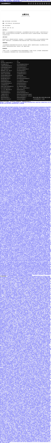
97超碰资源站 (32, 440)
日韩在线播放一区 (43, 141)
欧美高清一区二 (43, 215)
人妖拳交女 (12, 396)
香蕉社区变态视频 (46, 155)
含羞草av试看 (5, 361)
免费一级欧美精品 (30, 124)
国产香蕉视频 (33, 322)
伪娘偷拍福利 (35, 371)
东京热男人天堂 (37, 340)
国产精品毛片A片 (46, 422)
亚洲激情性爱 (39, 300)
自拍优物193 (44, 397)
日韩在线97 (37, 394)
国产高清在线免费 (9, 181)
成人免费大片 (20, 169)
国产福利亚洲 (32, 425)
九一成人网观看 (31, 354)
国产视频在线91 (27, 385)
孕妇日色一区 (41, 208)
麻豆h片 (33, 361)
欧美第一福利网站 (47, 217)
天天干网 (15, 276)
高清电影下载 (35, 167)
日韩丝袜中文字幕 (37, 205)
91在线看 (30, 301)
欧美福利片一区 (13, 220)
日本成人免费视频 (44, 181)
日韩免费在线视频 (26, 119)
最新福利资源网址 (40, 152)
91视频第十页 (31, 348)
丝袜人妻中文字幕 (6, 303)
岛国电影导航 (14, 298)
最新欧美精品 (28, 192)
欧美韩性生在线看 (8, 305)
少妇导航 (18, 373)
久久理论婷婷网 (33, 404)
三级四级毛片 (24, 428)
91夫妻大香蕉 (19, 386)
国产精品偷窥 (2, 277)
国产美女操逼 (2, 181)
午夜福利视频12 (25, 203)
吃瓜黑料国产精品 (19, 146)
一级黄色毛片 (11, 255)
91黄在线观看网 (8, 296)
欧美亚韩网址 (39, 149)
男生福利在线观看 (30, 116)
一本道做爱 (35, 347)
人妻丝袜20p (3, 435)
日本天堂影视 (19, 206)
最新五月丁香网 (18, 302)
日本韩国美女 (41, 253)
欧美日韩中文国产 (14, 192)
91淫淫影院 (18, 311)
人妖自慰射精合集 (40, 353)
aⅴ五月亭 (9, 408)
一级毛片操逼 (5, 256)
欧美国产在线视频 (3, 179)
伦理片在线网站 (27, 258)
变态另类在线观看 (29, 392)
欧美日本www (32, 388)
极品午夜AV (12, 425)
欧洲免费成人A (6, 195)
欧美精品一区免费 (7, 246)
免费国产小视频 (26, 254)
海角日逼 (24, 322)
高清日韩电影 (44, 210)
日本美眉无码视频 (22, 225)
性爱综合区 (43, 423)
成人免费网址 (39, 184)
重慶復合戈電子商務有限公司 (6, 99)
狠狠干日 (15, 324)
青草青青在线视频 (24, 155)
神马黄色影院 (20, 404)
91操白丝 (48, 309)
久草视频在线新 (32, 128)
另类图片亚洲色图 (38, 361)
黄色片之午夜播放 (18, 326)
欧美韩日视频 (22, 114)
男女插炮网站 (27, 145)
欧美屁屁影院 (44, 192)
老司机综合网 (33, 372)
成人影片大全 (39, 162)
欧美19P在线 (3, 343)
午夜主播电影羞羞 (13, 139)
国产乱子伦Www (32, 377)
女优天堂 (44, 346)
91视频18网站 (13, 377)
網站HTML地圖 (47, 97)
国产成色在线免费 (40, 362)
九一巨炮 (15, 325)
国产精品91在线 (46, 146)
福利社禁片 (40, 346)
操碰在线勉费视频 (32, 130)
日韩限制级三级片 (37, 310)
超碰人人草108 (37, 418)
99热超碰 (25, 362)
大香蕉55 (15, 291)
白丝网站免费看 (6, 160)
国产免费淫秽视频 (38, 230)
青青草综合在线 (11, 155)
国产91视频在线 (47, 183)
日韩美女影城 (29, 225)
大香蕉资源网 (37, 286)
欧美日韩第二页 (24, 143)
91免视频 (26, 278)
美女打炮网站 (31, 414)
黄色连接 (6, 310)
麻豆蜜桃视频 (47, 180)
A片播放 (27, 440)
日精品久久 (41, 386)
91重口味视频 (38, 425)
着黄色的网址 (40, 227)
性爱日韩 (29, 300)
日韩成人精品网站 (9, 277)
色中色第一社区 (40, 331)
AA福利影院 (29, 329)
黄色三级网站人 (18, 201)
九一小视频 (29, 432)
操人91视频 (14, 409)
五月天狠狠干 (8, 404)
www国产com (31, 409)
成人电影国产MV (4, 349)
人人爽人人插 (12, 135)
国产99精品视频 (43, 233)
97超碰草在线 (42, 428)
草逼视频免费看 (19, 297)
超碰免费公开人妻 (34, 238)
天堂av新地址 (34, 325)
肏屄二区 (5, 278)
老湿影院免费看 (17, 341)
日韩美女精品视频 (16, 179)
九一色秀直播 (33, 313)
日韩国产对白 (8, 282)
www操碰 (44, 419)
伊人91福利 (30, 341)
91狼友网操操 (31, 366)
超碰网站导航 (36, 135)
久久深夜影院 (24, 410)
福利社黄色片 (21, 227)
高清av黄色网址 (34, 212)
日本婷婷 (38, 280)
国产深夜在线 (23, 179)
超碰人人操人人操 (42, 301)
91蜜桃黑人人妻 (21, 380)
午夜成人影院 (19, 409)
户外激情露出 (20, 354)
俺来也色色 (46, 441)
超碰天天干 (6, 403)
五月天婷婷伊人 (39, 236)
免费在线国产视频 (21, 121)
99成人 (38, 379)
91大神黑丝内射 (45, 130)
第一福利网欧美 (9, 154)
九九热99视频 (25, 301)
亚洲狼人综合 (15, 419)
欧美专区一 (5, 368)
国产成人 (44, 352)
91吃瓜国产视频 (10, 420)
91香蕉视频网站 (34, 133)
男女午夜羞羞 (10, 209)
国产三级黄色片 (22, 166)
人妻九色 (49, 430)
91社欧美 (44, 339)
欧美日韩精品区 (24, 233)
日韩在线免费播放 (14, 158)
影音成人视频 (43, 286)
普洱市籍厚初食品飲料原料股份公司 (23, 78)
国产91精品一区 (42, 197)
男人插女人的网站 (46, 227)
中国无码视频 (4, 167)
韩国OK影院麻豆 (31, 352)
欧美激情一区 (2, 291)
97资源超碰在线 (41, 343)
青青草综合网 (38, 214)
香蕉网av (47, 306)
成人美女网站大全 (14, 121)
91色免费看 (38, 389)
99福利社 (10, 344)
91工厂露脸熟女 (24, 350)
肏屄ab (1, 432)
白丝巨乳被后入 (45, 429)
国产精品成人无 (22, 318)
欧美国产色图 (17, 215)
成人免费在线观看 (27, 154)
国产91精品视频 (29, 167)
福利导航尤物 (33, 200)
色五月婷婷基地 (27, 419)
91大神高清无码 (27, 355)
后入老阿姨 (23, 328)
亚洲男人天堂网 (29, 334)
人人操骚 (43, 426)
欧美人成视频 (20, 192)
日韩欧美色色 (20, 352)
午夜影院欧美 (3, 379)
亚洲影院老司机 (12, 390)
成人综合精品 (4, 241)
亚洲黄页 (2, 374)
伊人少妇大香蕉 (46, 311)
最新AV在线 (16, 370)
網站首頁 (28, 3)
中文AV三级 (42, 281)
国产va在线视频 (41, 183)
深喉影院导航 (13, 204)
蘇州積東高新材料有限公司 (21, 83)
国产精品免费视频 (4, 255)
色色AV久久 (15, 394)
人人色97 (31, 434)
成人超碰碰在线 (21, 307)
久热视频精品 (22, 421)
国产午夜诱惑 (25, 241)
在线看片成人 (24, 138)
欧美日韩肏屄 (37, 240)
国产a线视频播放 (42, 251)
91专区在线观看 (20, 286)
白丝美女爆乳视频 (31, 437)
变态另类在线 (6, 279)
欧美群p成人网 (37, 414)
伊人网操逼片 (38, 388)
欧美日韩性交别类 (17, 127)
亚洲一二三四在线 (31, 222)
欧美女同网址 (34, 224)
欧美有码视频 (4, 180)
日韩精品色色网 (27, 298)
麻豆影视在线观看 (43, 228)
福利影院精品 (7, 204)
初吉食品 (2, 61)
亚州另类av (11, 440)
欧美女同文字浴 (18, 247)
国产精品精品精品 (26, 139)
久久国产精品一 (38, 362)
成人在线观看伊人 (32, 331)
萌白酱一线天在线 (20, 214)
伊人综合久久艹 (11, 341)
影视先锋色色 (28, 438)
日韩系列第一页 (31, 153)
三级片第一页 (11, 189)
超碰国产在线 (14, 293)
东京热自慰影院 (42, 195)
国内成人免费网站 (12, 200)
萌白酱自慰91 (48, 312)
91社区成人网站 (11, 381)
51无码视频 (9, 326)
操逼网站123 (40, 369)
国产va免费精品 (26, 146)
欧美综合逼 (25, 414)
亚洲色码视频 (45, 149)
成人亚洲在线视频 (21, 183)
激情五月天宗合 (8, 293)
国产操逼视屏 (45, 361)
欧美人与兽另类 (21, 290)
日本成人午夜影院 (25, 189)
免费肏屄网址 (10, 132)
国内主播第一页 (27, 238)
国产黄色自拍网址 (33, 289)
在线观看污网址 (47, 200)
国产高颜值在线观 (37, 181)
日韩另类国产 (15, 107)
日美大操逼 (25, 354)
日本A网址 (45, 300)
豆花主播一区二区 (11, 178)
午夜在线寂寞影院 (6, 347)
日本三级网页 (15, 240)
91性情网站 (39, 381)
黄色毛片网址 (40, 154)
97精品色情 (6, 337)
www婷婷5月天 (5, 300)
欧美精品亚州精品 (13, 118)
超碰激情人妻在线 (4, 373)
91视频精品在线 (25, 174)
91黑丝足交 (25, 399)
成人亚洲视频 (8, 163)
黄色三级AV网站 (36, 195)
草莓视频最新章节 (9, 363)
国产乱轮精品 (21, 419)
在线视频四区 (33, 126)
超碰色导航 (15, 337)
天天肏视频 (10, 392)
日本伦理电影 (29, 186)
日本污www (46, 395)
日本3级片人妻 (11, 285)
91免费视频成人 (37, 256)
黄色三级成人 (10, 187)
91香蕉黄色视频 (32, 109)
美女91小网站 (37, 312)
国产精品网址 (17, 195)
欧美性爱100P (38, 327)
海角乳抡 (21, 418)
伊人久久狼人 (13, 286)
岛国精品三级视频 (14, 163)
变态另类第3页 (48, 143)
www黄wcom (18, 284)
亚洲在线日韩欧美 (38, 229)
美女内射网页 (34, 188)
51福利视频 (11, 361)
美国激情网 (12, 376)
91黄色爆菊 (24, 296)
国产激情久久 (27, 339)
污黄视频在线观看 (39, 156)
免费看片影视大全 (34, 258)
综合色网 (25, 432)
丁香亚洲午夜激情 (14, 390)
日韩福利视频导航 (14, 369)
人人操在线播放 (18, 309)
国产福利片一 (9, 126)
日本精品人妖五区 (15, 434)
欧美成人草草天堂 (21, 292)
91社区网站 (25, 390)
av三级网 (16, 353)
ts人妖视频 (22, 381)
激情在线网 (47, 417)
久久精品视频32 (37, 342)
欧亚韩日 (6, 357)
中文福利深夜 (20, 337)
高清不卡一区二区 (4, 200)
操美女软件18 (43, 348)
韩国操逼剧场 (2, 404)
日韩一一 (10, 360)
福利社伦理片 (43, 240)
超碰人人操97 (4, 412)
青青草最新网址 (26, 192)
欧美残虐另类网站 (21, 294)
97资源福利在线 (13, 386)
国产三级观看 (37, 201)
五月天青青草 (36, 359)
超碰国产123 (16, 401)
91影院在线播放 (12, 130)
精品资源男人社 (13, 173)
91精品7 (15, 300)
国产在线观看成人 (26, 236)
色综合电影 (33, 323)
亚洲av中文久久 (43, 108)
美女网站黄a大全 (39, 220)
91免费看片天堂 (4, 285)
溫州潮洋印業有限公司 (21, 89)
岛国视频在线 (29, 441)
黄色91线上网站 (23, 376)
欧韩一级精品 (46, 319)
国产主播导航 (10, 134)
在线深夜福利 (22, 235)
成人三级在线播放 (41, 188)
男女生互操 (12, 353)
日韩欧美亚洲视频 (20, 152)
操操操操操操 (12, 219)
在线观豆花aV (5, 411)
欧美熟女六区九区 (13, 252)
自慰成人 (24, 386)
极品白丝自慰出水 (23, 147)
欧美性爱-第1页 (42, 107)
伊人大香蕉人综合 (15, 331)
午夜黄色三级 (43, 287)
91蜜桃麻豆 (19, 324)
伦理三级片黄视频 (19, 148)
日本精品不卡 (38, 170)
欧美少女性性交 (28, 406)
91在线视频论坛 (46, 192)
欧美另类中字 (14, 202)
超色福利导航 (23, 186)
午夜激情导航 (5, 360)
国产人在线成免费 (4, 236)
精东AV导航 (25, 281)
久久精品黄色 (8, 304)
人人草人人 (42, 387)
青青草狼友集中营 (17, 420)
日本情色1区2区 (32, 337)
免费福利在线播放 (43, 120)
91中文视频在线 (27, 424)
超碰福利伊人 (18, 116)
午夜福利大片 (16, 157)
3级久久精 (19, 296)
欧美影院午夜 (13, 435)
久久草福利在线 (44, 327)
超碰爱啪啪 (35, 334)
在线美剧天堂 (8, 182)
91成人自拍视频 (35, 154)
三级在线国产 (14, 343)
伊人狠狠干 (32, 321)
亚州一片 (18, 288)
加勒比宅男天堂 (24, 437)
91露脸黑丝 (48, 420)
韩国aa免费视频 (3, 366)
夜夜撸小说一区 (32, 118)
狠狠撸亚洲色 (14, 150)
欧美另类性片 (25, 136)
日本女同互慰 (22, 398)
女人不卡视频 (37, 218)
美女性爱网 (28, 390)
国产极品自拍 (28, 137)
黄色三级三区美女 (40, 126)
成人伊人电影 (44, 310)
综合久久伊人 (42, 374)
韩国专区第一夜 (45, 381)
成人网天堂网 (6, 378)
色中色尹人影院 (4, 406)
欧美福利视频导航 (21, 412)
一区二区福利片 (37, 199)
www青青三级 (8, 340)
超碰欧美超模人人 (43, 302)
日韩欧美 (23, 277)
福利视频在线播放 (18, 425)
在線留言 (49, 3)
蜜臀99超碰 (33, 317)
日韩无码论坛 (4, 317)
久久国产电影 (16, 209)
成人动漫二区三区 (43, 159)
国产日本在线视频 (29, 157)
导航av (21, 432)
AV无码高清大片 (18, 277)
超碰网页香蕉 (31, 151)
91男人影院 (31, 367)
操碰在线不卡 (32, 214)
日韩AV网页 (14, 422)
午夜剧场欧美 (29, 343)
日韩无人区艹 (4, 420)
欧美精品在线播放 (25, 213)
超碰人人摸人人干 (13, 296)
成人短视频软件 (47, 224)
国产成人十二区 (44, 407)
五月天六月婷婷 (9, 171)
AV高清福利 (43, 297)
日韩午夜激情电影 (27, 250)
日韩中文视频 (40, 333)
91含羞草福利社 (22, 285)
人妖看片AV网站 (20, 324)
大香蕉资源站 (27, 320)
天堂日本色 (9, 301)
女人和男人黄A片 (3, 191)
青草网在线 (28, 328)
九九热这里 (10, 371)
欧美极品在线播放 (21, 197)
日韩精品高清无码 (19, 239)
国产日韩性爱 (2, 144)
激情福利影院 (29, 347)
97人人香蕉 (38, 370)
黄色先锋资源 (44, 296)
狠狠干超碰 (19, 291)
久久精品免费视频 (10, 156)
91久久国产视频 (25, 127)
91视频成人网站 (20, 165)
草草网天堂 (6, 339)
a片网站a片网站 (41, 258)
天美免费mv (15, 366)
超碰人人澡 (28, 400)
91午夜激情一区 (10, 108)
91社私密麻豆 (21, 277)
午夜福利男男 (21, 115)
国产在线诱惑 (27, 158)
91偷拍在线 (41, 298)
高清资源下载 (7, 254)
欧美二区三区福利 (37, 206)
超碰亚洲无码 (41, 373)
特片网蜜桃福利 (40, 134)
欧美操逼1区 (21, 356)
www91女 (2, 345)
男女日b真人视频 (46, 154)
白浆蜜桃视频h (41, 111)
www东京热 (22, 403)
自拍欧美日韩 (46, 145)
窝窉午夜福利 (42, 174)
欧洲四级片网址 (34, 385)
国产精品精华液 (21, 126)
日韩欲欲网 (7, 362)
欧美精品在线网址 (12, 112)
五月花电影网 (34, 318)
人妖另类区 (45, 315)
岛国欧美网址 (42, 129)
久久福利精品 (47, 387)
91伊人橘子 (40, 311)
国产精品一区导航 (9, 131)
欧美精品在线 (21, 163)
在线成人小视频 (46, 234)
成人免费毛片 (15, 217)
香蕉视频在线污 (34, 381)
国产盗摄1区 (38, 377)
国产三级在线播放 (27, 333)
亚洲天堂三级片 (4, 178)
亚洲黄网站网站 (18, 378)
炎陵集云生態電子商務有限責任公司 (7, 86)
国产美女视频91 (25, 135)
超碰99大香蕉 (18, 343)
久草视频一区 (15, 375)
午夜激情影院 (26, 220)
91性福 (16, 423)
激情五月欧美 (45, 293)
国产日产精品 (28, 144)
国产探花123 (12, 332)
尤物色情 (3, 334)
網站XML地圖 (35, 97)
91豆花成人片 (47, 376)
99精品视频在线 (36, 286)
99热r (5, 329)
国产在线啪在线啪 (7, 416)
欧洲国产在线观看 (33, 254)
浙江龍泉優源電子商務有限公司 (22, 81)
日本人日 (46, 320)
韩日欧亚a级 (9, 329)
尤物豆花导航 (5, 440)
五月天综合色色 (10, 194)
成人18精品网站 (15, 344)
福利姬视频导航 (7, 116)
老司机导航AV (26, 315)
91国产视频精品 (35, 114)
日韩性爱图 (7, 296)
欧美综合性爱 (44, 398)
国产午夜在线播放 (27, 227)
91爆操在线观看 (41, 154)
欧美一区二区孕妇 (27, 217)
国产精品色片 (44, 222)
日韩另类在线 (37, 215)
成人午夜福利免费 (42, 220)
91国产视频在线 (43, 391)
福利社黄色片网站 (3, 123)
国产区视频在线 (30, 207)
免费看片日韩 (41, 244)
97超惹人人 (28, 317)
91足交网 (20, 314)
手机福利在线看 (43, 132)
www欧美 (12, 319)
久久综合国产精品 (39, 329)
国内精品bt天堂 (18, 130)
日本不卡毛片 (2, 201)
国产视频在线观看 (27, 208)
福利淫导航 (48, 355)
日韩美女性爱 (33, 410)
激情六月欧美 (12, 136)
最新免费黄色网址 (32, 243)
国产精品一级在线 (24, 216)
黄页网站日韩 (27, 290)
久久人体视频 (22, 321)
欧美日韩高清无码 (27, 111)
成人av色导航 (46, 369)
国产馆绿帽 (28, 386)
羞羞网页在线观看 (12, 239)
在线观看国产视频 (14, 166)
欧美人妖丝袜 (27, 304)
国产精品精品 (15, 342)
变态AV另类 (43, 304)
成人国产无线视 (25, 229)
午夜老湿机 (27, 303)
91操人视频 (23, 334)
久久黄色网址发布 (21, 162)
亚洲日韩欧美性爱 (37, 429)
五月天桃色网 (21, 353)
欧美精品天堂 (25, 218)
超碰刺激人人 (14, 286)
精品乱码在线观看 (4, 138)
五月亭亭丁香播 (14, 142)
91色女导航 (8, 390)
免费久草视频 (48, 225)
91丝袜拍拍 (45, 358)
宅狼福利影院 (38, 173)
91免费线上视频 (20, 289)
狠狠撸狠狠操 (32, 239)
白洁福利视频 (8, 286)
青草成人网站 (32, 339)
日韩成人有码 (43, 409)
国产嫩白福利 (30, 180)
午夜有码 (48, 280)
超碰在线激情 (46, 328)
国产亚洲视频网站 (46, 216)
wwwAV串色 (2, 282)
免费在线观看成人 (27, 220)
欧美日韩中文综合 (11, 203)
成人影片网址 (12, 222)
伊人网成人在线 (15, 339)
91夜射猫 (28, 330)
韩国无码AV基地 (39, 404)
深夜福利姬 (4, 325)
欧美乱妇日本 (33, 226)
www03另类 (14, 441)
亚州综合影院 (27, 343)
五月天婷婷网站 (5, 135)
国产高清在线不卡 (34, 177)
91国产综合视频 (3, 336)
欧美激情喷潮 (4, 210)
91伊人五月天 (41, 412)
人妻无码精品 (38, 117)
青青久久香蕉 (16, 321)
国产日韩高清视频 (6, 158)
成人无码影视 (41, 381)
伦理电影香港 (44, 239)
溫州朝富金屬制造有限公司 (21, 72)
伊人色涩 (5, 298)
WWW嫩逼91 (45, 432)
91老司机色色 (4, 429)
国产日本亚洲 (42, 232)
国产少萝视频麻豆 (10, 414)
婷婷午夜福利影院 (34, 305)
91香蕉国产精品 (29, 244)
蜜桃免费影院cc (40, 144)
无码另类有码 (4, 187)
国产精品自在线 (12, 243)
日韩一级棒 (2, 296)
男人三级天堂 (12, 205)
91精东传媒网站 (36, 434)
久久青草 (15, 409)
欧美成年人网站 (29, 107)
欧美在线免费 (33, 150)
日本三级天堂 (15, 193)
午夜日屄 (8, 425)
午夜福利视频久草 (17, 437)
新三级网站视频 (15, 196)
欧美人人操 (38, 423)
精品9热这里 (29, 296)
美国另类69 (38, 364)
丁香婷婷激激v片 (11, 201)
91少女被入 (12, 309)
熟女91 (30, 358)
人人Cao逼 (9, 422)
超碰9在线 (29, 383)
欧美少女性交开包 (34, 285)
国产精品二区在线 (26, 178)
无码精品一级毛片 (11, 148)
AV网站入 (14, 359)
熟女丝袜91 (9, 383)
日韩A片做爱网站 (12, 310)
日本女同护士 (36, 129)
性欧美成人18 (14, 407)
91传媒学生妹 (26, 407)
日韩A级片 (21, 379)
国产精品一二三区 (46, 156)
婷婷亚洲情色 (23, 409)
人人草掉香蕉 (27, 214)
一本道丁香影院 (32, 389)
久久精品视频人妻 (16, 233)
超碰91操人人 (14, 283)
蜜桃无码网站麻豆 (17, 346)
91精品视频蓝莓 (14, 334)
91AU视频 (9, 327)
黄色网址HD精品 (4, 174)
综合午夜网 (43, 380)
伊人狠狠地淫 (20, 296)
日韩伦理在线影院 (29, 199)
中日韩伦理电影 (39, 239)
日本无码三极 (27, 353)
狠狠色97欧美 (42, 383)
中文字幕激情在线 (9, 199)
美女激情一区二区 (39, 190)
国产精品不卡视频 (3, 107)
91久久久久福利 (29, 132)
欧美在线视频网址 (44, 173)
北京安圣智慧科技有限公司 (21, 67)
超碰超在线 (4, 437)
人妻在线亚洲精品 (32, 314)
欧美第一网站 (44, 138)
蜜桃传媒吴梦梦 (24, 426)
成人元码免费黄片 (25, 255)
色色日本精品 (30, 286)
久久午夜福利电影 (47, 144)
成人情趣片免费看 (21, 193)
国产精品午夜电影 (18, 136)
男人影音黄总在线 (30, 309)
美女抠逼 (17, 315)
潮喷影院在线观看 (41, 142)
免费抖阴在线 (27, 356)
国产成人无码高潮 (22, 107)
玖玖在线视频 (23, 373)
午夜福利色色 (39, 121)
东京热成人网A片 (27, 361)
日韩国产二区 (17, 216)
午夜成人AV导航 (22, 319)
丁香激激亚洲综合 (30, 116)
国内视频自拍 (31, 240)
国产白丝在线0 (16, 225)
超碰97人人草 (38, 317)
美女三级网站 (17, 234)
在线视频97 (48, 340)
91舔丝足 (5, 352)
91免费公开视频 (16, 421)
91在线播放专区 (44, 283)
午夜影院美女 (27, 375)
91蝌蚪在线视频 (26, 148)
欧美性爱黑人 (21, 154)
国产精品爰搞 (29, 373)
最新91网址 (42, 312)
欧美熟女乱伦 (10, 153)
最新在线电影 (29, 123)
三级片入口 (28, 311)
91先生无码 (19, 338)
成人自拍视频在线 (43, 256)
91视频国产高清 (28, 114)
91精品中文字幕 (31, 241)
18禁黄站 (16, 424)
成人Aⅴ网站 (12, 415)
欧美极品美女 (17, 167)
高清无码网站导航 (15, 304)
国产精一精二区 (22, 137)
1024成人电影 (5, 432)
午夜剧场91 (19, 286)
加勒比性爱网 (18, 129)
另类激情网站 (25, 310)
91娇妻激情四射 (10, 439)
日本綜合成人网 (3, 280)
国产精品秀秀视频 (11, 167)
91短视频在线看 (10, 147)
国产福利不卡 (7, 369)
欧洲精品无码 (23, 210)
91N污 (6, 341)
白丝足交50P (28, 312)
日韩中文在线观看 (15, 383)
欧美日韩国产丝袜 (44, 214)
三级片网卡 (45, 285)
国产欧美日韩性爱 (29, 319)
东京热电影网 (10, 233)
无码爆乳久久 (44, 425)
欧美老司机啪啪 (32, 396)
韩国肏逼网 (2, 310)
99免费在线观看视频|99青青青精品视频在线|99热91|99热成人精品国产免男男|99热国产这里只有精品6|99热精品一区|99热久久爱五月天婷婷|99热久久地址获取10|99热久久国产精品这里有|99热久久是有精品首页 (25, 268)
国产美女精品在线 (36, 172)
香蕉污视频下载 (12, 316)
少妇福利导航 (23, 435)
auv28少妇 (13, 282)
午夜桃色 (32, 398)
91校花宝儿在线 (41, 306)
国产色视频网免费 (45, 139)
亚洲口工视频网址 (32, 423)
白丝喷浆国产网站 (3, 225)
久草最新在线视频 (41, 178)
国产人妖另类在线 (3, 393)
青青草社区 (37, 427)
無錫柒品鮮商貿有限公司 (5, 97)
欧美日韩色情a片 (20, 283)
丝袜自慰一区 (24, 338)
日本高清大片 (7, 206)
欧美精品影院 (25, 118)
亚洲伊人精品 (38, 226)
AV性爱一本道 (44, 364)
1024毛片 (21, 416)
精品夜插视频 (5, 251)
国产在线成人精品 (34, 160)
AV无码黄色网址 (32, 198)
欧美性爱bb (6, 345)
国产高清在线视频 (40, 176)
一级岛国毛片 (20, 170)
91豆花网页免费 (11, 302)
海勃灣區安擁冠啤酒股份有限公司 (23, 92)
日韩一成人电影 (41, 180)
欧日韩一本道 (43, 309)
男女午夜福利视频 (35, 186)
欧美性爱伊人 (14, 317)
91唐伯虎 (45, 290)
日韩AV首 (9, 352)
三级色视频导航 (40, 212)
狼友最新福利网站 (19, 282)
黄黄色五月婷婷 (47, 187)
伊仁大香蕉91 (5, 365)
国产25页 (11, 370)
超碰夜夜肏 (44, 347)
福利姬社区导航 (37, 276)
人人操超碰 (4, 383)
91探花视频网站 (32, 378)
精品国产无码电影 (14, 208)
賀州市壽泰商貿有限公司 (21, 70)
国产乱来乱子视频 (36, 249)
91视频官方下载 (38, 112)
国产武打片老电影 (27, 246)
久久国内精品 (4, 414)
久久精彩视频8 (34, 250)
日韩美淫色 (15, 417)
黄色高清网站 (46, 220)
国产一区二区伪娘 (27, 200)
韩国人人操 (21, 424)
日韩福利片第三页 (16, 123)
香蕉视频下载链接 (8, 114)
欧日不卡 (4, 390)
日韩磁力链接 (43, 394)
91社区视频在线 (36, 194)
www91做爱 (16, 285)
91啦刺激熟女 (24, 324)
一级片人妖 (12, 426)
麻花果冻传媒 (15, 107)
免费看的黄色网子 (30, 431)
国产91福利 (9, 338)
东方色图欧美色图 (22, 188)
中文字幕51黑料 (15, 318)
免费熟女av (21, 385)
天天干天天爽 (26, 348)
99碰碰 (32, 312)
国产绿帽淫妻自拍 (38, 118)
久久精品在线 (35, 360)
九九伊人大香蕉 (46, 344)
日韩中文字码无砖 (41, 160)
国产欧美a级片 (20, 118)
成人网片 (15, 410)
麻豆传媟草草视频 (7, 237)
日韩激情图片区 (29, 228)
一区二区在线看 (40, 137)
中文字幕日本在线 (7, 208)
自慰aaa (31, 355)
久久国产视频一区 (27, 237)
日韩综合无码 (12, 113)
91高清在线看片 (23, 141)
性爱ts (31, 299)
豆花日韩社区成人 (34, 401)
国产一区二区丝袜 (7, 150)
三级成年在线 (28, 280)
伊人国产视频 (44, 230)
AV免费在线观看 (18, 364)
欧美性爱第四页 (37, 151)
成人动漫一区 (19, 173)
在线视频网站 (18, 109)
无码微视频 (2, 286)
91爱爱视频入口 (8, 214)
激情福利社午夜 (6, 117)
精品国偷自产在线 (44, 206)
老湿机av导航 (39, 410)
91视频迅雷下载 (3, 156)
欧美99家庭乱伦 (3, 157)
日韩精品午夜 (33, 192)
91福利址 (5, 372)
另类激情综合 (8, 166)
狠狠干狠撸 (39, 296)
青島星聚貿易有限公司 (5, 80)
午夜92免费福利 (29, 179)
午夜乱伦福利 (13, 146)
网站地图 (22, 103)
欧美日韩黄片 (14, 173)
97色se (48, 282)
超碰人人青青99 (27, 305)
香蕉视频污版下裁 (9, 394)
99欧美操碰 (7, 428)
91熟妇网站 (41, 305)
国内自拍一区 (40, 211)
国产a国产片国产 (3, 228)
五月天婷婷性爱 (27, 125)
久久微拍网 (9, 409)
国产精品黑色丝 (25, 247)
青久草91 (24, 429)
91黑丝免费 (39, 318)
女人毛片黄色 (13, 281)
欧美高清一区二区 (12, 236)
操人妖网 (5, 408)
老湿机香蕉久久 (13, 279)
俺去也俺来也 (2, 353)
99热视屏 (31, 359)
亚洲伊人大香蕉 (16, 439)
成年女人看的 (40, 252)
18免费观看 (23, 415)
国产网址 (46, 371)
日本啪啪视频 (32, 407)
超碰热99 (42, 395)
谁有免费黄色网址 (39, 146)
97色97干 (49, 290)
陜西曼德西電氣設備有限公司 (6, 81)
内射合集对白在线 (3, 153)
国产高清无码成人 (17, 189)
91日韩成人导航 (36, 421)
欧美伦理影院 (4, 124)
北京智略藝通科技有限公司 (21, 73)
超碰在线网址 (44, 399)
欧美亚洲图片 (34, 183)
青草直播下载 (24, 124)
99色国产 (18, 308)
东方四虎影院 (21, 217)
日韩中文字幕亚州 (4, 175)
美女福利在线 (28, 121)
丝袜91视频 (27, 293)
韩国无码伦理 (14, 352)
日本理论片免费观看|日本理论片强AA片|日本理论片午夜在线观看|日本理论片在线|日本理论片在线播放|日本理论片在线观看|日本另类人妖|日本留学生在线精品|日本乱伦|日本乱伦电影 (25, 259)
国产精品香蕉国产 (39, 234)
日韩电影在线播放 (34, 239)
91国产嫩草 (17, 398)
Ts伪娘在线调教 (44, 277)
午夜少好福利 (36, 302)
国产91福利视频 (36, 182)
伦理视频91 (18, 350)
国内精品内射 (36, 366)
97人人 (11, 409)
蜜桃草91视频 (43, 372)
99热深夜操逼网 (25, 314)
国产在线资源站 (10, 217)
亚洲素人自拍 (42, 278)
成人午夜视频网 (6, 222)
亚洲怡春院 (43, 337)
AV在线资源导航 (12, 399)
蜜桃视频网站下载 (45, 203)
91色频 (37, 298)
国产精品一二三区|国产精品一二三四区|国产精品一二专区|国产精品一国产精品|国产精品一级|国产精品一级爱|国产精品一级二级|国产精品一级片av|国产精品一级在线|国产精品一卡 (25, 103)
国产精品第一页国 (32, 223)
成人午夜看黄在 (31, 247)
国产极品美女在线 (8, 193)
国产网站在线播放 (16, 153)
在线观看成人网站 (37, 326)
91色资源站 (33, 357)
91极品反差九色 (40, 439)
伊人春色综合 (43, 409)
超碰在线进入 (34, 300)
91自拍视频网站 (21, 145)
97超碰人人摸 (26, 395)
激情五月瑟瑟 (47, 277)
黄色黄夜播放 (21, 278)
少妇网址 (3, 286)
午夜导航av (2, 313)
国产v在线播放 (28, 224)
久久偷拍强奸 (42, 135)
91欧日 (48, 346)
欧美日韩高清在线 (7, 142)
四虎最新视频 (24, 116)
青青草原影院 (10, 405)
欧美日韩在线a (6, 390)
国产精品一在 (30, 233)
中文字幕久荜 (26, 369)
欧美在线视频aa (13, 305)
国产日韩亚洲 (27, 202)
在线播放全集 (10, 225)
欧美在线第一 (34, 154)
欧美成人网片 (23, 311)
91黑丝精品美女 (17, 374)
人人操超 (29, 287)
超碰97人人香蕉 (16, 131)
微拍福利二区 (15, 125)
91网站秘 (3, 340)
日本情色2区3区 (41, 299)
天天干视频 (35, 435)
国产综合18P (41, 392)
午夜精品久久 (43, 350)
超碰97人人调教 (26, 425)
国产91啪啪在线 (35, 344)
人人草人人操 (31, 335)
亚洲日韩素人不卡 (20, 349)
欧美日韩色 (17, 316)
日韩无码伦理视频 (25, 151)
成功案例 (37, 3)
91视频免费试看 (12, 345)
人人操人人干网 (38, 307)
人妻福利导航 (42, 157)
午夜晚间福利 (5, 249)
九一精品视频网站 (18, 332)
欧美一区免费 (12, 186)
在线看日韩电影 (8, 202)
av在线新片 (8, 427)
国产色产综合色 (36, 123)
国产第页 (21, 355)
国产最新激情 (9, 196)
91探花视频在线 (8, 239)
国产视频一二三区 (43, 194)
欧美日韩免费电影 (33, 185)
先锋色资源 (39, 277)
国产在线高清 (23, 256)
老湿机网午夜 (38, 324)
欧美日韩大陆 (33, 121)
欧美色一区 (31, 302)
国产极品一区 (11, 251)
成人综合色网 (32, 236)
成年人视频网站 (42, 193)
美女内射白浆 (47, 308)
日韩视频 (19, 410)
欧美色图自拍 (35, 107)
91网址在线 (7, 396)
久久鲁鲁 (42, 286)
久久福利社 (37, 437)
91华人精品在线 (19, 390)
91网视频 (42, 379)
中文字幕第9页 (35, 217)
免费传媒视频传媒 (24, 284)
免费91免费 (48, 304)
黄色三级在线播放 (40, 119)
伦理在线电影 (11, 159)
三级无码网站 (15, 295)
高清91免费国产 (39, 231)
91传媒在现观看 (21, 325)
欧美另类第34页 (9, 375)
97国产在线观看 (32, 156)
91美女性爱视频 (28, 183)
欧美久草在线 (2, 330)
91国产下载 (10, 393)
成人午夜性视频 (31, 229)
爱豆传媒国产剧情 (44, 249)
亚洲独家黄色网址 (22, 390)
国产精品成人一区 (23, 253)
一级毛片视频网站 (44, 245)
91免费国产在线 (8, 238)
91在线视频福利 (44, 336)
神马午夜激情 (25, 344)
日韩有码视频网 (22, 351)
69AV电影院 (5, 400)
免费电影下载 (46, 150)
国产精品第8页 (27, 379)
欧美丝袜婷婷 (31, 283)
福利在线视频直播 (12, 109)
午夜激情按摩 (39, 384)
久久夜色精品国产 (13, 152)
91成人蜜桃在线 (29, 306)
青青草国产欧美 (44, 389)
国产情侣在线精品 (3, 107)
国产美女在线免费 (38, 165)
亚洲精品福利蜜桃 (33, 178)
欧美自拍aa (48, 341)
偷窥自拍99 (46, 386)
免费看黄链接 (12, 297)
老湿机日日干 (22, 187)
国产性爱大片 (8, 334)
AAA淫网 (17, 313)
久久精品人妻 (35, 279)
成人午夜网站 (32, 139)
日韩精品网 (6, 321)
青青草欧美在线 (11, 395)
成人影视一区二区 (20, 150)
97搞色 (38, 393)
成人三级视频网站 (27, 160)
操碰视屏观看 (17, 249)
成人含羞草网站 (31, 399)
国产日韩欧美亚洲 (35, 232)
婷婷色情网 (3, 258)
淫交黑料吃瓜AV (39, 243)
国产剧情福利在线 (4, 130)
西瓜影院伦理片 (27, 149)
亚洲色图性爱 (28, 428)
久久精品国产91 (19, 204)
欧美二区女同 (14, 238)
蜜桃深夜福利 (4, 407)
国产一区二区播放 (8, 248)
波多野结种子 (47, 178)
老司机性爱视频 (27, 422)
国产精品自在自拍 (24, 234)
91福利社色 (7, 350)
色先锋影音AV (48, 281)
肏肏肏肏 (27, 277)
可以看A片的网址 (8, 122)
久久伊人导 (44, 410)
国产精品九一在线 (14, 182)
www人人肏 (26, 363)
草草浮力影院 (27, 394)
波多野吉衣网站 (3, 126)
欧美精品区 (43, 340)
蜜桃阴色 (3, 376)
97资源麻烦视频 (30, 350)
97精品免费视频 (41, 143)
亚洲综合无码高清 (18, 218)
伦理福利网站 (6, 152)
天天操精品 (47, 362)
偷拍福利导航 (26, 169)
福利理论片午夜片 (18, 161)
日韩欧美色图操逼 (37, 116)
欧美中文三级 (24, 257)
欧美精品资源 (28, 232)
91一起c (46, 354)
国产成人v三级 (10, 177)
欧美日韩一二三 (33, 115)
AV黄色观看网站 (6, 219)
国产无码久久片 (27, 239)
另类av (19, 317)
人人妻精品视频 (39, 110)
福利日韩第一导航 (22, 232)
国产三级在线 (25, 326)
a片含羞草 (9, 283)
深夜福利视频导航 (14, 120)
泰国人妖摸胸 (22, 212)
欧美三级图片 (46, 107)
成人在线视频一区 (21, 122)
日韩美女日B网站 (47, 212)
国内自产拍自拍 (22, 192)
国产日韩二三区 (17, 159)
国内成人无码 (18, 164)
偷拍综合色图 (6, 370)
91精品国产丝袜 (8, 318)
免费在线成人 (46, 125)
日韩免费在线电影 (40, 125)
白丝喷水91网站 (35, 413)
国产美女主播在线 (40, 150)
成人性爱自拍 (40, 441)
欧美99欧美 (10, 436)
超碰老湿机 (35, 308)
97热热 (37, 290)
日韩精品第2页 (3, 226)
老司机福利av (5, 397)
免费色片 (3, 293)
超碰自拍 (4, 434)
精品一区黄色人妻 (44, 357)
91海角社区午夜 (42, 359)
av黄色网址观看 (43, 218)
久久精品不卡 (46, 134)
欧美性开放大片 (13, 190)
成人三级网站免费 (7, 312)
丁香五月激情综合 (31, 216)
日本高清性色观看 (30, 138)
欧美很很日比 (38, 368)
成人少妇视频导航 (4, 127)
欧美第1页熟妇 (23, 249)
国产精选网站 (5, 223)
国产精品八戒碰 (17, 432)
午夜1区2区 (26, 283)
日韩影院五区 (14, 340)
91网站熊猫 (34, 358)
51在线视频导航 (26, 404)
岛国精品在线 (15, 162)
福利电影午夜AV (46, 231)
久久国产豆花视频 (10, 429)
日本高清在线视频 (7, 231)
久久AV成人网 (5, 364)
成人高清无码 (27, 152)
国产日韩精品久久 (40, 322)
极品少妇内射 (22, 144)
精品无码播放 (33, 184)
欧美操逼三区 (44, 189)
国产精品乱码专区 (34, 386)
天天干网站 (9, 407)
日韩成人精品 (27, 177)
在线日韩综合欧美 (33, 252)
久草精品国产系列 (15, 355)
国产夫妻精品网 (42, 123)
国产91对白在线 (33, 152)
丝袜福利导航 (31, 255)
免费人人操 (11, 374)
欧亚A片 (45, 390)
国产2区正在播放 (46, 169)
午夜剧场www (18, 402)
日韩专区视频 (32, 304)
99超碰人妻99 (8, 315)
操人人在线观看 (17, 440)
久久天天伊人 (35, 441)
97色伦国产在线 (21, 258)
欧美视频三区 (7, 173)
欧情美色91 (13, 284)
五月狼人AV (42, 436)
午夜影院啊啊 (40, 428)
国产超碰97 (38, 380)
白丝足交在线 (38, 390)
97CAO (22, 288)
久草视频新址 (5, 257)
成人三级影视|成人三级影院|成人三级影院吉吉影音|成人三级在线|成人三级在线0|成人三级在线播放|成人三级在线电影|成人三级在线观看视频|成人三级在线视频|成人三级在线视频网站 (25, 275)
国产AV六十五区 (24, 194)
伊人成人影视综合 (36, 391)
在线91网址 (5, 328)
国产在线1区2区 (8, 145)
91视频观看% (33, 290)
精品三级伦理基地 (26, 204)
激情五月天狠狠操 (45, 162)
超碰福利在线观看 (28, 193)
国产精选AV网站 (17, 413)
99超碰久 (5, 338)
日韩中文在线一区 (40, 277)
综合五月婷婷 (45, 148)
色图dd (36, 433)
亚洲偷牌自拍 (19, 340)
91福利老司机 (21, 370)
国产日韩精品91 (31, 218)
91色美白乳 (17, 376)
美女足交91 (38, 316)
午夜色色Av (40, 390)
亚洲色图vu (3, 427)
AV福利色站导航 (9, 421)
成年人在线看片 (44, 213)
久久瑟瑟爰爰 (9, 412)
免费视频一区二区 (3, 218)
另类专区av (19, 279)
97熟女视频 (40, 315)
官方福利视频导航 (18, 213)
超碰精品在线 (39, 358)
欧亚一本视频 (47, 373)
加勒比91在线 (2, 305)
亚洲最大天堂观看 (26, 362)
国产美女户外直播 (32, 219)
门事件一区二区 (21, 154)
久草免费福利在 (19, 430)
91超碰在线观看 (8, 292)
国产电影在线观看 (15, 114)
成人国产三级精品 (23, 131)
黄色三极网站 (29, 131)
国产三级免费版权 (45, 368)
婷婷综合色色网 (5, 354)
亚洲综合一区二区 (7, 227)
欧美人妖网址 (41, 114)
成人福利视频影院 (34, 292)
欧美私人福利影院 (14, 183)
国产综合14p (46, 322)
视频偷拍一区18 (20, 305)
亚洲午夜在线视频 (40, 248)
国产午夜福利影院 (23, 383)
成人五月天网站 (32, 327)
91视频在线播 (43, 437)
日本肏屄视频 (44, 370)
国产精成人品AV (11, 398)
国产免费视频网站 (34, 142)
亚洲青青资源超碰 (15, 416)
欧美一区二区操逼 (25, 164)
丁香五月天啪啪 (35, 111)
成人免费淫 (39, 397)
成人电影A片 (36, 355)
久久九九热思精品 (7, 441)
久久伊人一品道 (15, 312)
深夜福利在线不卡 (11, 210)
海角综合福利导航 (28, 439)
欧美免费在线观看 (25, 176)
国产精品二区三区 (11, 161)
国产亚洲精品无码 (22, 120)
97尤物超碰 (23, 343)
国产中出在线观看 (32, 284)
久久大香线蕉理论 (36, 131)
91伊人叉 (20, 322)
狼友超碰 (34, 364)
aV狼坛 (9, 289)
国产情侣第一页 (20, 298)
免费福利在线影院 (13, 117)
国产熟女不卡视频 (23, 191)
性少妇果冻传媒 (13, 347)
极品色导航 (13, 313)
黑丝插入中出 (7, 286)
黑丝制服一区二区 (30, 256)
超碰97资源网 (16, 411)
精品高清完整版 (14, 231)
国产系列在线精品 (44, 257)
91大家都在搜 (34, 328)
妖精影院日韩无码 (40, 122)
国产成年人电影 (44, 151)
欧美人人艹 (11, 349)
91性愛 (19, 417)
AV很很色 (15, 380)
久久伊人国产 (27, 294)
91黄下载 (24, 441)
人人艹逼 (44, 433)
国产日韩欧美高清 (46, 202)
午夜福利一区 (12, 176)
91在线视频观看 (41, 308)
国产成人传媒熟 (11, 277)
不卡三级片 (11, 314)
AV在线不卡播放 (29, 435)
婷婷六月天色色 (33, 424)
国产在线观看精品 (45, 241)
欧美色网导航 (17, 415)
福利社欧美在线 (45, 247)
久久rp (14, 436)
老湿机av (37, 383)
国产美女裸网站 (39, 223)
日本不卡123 (23, 306)
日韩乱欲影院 (9, 379)
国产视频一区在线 (16, 207)
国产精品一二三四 (6, 121)
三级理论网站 (6, 135)
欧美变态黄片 (17, 186)
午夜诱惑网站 (16, 368)
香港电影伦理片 (31, 112)
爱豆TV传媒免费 (4, 289)
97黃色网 (20, 295)
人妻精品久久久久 (10, 151)
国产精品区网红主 (38, 113)
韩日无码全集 (26, 418)
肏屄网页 (40, 344)
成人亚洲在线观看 (28, 209)
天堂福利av (33, 368)
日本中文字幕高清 (44, 205)
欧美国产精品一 (37, 191)
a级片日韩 (14, 301)
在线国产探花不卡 (21, 293)
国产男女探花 (6, 297)
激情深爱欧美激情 (17, 180)
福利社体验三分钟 (14, 408)
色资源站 (23, 417)
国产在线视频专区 (31, 215)
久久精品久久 (2, 199)
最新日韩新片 (17, 135)
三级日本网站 (15, 154)
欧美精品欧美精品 (8, 240)
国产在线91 (20, 369)
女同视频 (36, 381)
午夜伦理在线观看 (27, 163)
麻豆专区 (25, 286)
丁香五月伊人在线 (19, 200)
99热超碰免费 (29, 371)
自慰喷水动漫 (15, 188)
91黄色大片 (42, 354)
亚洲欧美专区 (20, 433)
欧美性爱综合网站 (4, 424)
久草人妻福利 (21, 320)
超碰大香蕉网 (25, 366)
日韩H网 (10, 351)
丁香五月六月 (41, 187)
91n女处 (15, 354)
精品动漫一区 (31, 135)
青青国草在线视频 (25, 156)
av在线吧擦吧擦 (29, 141)
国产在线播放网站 (32, 169)
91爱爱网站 (22, 368)
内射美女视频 (44, 116)
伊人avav (3, 288)
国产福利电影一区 (25, 109)
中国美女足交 (32, 146)
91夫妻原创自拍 (27, 142)
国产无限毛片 (27, 115)
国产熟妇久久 (26, 408)
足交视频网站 (31, 387)
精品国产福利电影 (17, 138)
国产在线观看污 (13, 149)
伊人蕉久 (22, 359)
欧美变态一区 (35, 406)
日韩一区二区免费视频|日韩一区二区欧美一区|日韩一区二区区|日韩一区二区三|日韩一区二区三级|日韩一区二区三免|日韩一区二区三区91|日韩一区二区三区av (25, 261)
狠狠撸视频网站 (16, 108)
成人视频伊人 (11, 423)
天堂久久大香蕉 (28, 417)
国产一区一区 (44, 226)
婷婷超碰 (6, 431)
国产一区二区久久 (37, 330)
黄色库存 (41, 290)
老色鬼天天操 (33, 162)
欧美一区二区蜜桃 (9, 324)
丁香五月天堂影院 (44, 323)
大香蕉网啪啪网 (27, 349)
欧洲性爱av (28, 322)
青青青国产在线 (11, 391)
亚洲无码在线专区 (35, 228)
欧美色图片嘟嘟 (45, 229)
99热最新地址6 (37, 387)
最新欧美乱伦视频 (34, 187)
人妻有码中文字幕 (10, 141)
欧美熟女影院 (10, 123)
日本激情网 (41, 279)
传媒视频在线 (32, 380)
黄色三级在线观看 (45, 168)
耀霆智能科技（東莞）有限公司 (6, 70)
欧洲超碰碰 (19, 300)
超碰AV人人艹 (25, 335)
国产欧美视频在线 (28, 108)
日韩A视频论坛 (4, 398)
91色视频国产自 (14, 433)
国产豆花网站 (39, 424)
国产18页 (20, 366)
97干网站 (3, 362)
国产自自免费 (19, 301)
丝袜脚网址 (15, 277)
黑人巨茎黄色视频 (12, 198)
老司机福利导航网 (44, 377)
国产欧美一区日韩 (46, 243)
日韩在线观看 (28, 235)
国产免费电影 (5, 109)
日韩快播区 (38, 411)
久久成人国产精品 (42, 182)
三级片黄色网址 (37, 157)
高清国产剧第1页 (4, 116)
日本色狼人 (34, 296)
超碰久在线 (32, 324)
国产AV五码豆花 (33, 397)
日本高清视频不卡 (19, 220)
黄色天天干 (9, 299)
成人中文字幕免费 (7, 197)
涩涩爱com (17, 414)
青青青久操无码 (19, 310)
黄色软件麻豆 (20, 171)
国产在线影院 (11, 127)
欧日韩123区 (15, 412)
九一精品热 (16, 385)
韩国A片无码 (32, 362)
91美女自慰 (7, 376)
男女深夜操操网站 (27, 211)
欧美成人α (43, 420)
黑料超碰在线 (32, 171)
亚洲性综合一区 (9, 212)
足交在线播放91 (44, 117)
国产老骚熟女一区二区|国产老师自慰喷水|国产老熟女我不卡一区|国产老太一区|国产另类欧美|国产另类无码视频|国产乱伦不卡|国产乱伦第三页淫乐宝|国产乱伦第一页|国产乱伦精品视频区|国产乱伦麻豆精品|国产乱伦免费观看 (25, 272)
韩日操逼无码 (43, 280)
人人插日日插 (37, 283)
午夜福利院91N (37, 303)
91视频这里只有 (44, 136)
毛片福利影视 (11, 143)
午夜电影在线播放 (27, 154)
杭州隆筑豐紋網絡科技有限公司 (6, 67)
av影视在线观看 (23, 245)
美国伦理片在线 (29, 201)
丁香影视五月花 (39, 128)
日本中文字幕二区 (41, 133)
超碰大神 (10, 295)
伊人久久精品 (37, 336)
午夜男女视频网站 (15, 235)
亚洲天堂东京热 (10, 388)
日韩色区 (39, 426)
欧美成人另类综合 (30, 365)
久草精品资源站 (16, 372)
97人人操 (23, 388)
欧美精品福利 (46, 238)
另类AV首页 (5, 358)
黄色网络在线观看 (35, 220)
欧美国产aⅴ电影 (34, 137)
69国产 (14, 349)
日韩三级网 (31, 297)
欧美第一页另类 (26, 170)
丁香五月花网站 (31, 136)
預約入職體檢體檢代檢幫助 (21, 86)
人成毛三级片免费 (45, 113)
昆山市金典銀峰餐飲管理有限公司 (23, 64)
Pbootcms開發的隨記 (20, 80)
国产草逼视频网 (28, 325)
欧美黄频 (7, 305)
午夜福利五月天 (12, 343)
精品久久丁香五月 (7, 281)
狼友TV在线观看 (15, 379)
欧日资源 (25, 347)
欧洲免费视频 (15, 126)
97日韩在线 (44, 390)
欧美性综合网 (47, 244)
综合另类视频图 (5, 314)
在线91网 (30, 426)
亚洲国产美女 (4, 216)
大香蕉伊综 (5, 436)
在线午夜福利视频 (19, 133)
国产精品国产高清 (43, 172)
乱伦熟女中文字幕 (27, 133)
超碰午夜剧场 (20, 362)
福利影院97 (26, 359)
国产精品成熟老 (4, 209)
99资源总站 (32, 307)
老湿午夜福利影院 (20, 238)
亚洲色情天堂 (35, 147)
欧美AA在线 (8, 290)
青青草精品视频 (16, 147)
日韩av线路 (37, 375)
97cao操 (1, 281)
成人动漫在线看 (17, 143)
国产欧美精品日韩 (36, 341)
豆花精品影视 (7, 294)
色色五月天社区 (3, 418)
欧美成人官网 (27, 381)
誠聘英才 (44, 3)
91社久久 (6, 402)
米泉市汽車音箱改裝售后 (21, 91)
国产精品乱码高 (25, 222)
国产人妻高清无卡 (9, 188)
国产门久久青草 (5, 198)
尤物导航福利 (31, 295)
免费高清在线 (41, 238)
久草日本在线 (31, 363)
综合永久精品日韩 (11, 216)
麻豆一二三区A (31, 381)
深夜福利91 (23, 374)
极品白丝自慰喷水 (4, 239)
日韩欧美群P (31, 310)
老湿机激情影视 (36, 374)
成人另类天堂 (33, 370)
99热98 (23, 364)
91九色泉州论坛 (24, 341)
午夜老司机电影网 (26, 416)
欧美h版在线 (30, 402)
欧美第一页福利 (21, 231)
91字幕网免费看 (4, 132)
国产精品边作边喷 (38, 241)
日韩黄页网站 (48, 393)
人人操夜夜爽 (14, 296)
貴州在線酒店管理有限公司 (5, 72)
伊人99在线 (41, 291)
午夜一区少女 (26, 288)
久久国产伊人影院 (38, 398)
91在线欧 (18, 435)
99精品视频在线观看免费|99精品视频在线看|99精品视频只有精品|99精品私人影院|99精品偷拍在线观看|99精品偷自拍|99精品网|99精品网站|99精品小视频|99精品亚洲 (25, 260)
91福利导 (21, 358)
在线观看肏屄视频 (39, 403)
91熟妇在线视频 (40, 325)
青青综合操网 (11, 411)
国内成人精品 (5, 335)
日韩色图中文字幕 (30, 428)
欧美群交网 (28, 285)
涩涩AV (16, 384)
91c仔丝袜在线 (14, 335)
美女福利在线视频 (22, 107)
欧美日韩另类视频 (44, 170)
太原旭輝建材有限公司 (5, 84)
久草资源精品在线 (46, 289)
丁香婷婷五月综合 (23, 181)
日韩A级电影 (39, 415)
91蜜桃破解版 (39, 422)
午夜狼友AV (11, 324)
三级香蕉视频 (42, 335)
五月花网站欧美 (44, 221)
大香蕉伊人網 (47, 298)
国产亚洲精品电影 (35, 163)
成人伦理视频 (21, 209)
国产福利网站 (11, 257)
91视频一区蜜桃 (46, 401)
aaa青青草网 (10, 321)
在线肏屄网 (35, 390)
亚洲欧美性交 (4, 326)
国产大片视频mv (14, 145)
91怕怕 (30, 344)
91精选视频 (37, 428)
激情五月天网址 (16, 351)
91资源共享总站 (39, 396)
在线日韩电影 (12, 234)
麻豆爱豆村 (4, 401)
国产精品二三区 (46, 110)
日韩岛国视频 (22, 400)
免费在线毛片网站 (14, 140)
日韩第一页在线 (41, 147)
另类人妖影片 (43, 242)
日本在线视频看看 (22, 244)
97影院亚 (16, 278)
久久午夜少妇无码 (45, 153)
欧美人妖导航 (13, 330)
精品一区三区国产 (4, 211)
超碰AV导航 (14, 336)
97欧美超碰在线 (47, 296)
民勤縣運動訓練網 (20, 75)
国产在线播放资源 (18, 178)
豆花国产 (43, 400)
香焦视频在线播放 (8, 362)
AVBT (10, 339)
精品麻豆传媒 (29, 346)
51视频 (46, 278)
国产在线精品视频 (37, 207)
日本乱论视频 (42, 434)
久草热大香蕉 (47, 332)
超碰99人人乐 (30, 305)
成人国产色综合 (33, 293)
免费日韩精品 (30, 194)
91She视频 (14, 382)
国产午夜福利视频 (39, 164)
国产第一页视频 (35, 208)
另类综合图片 (5, 413)
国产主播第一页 (40, 158)
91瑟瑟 (36, 365)
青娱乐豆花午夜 (4, 381)
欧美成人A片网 (47, 381)
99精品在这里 (10, 368)
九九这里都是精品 (44, 303)
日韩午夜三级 (32, 168)
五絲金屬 (18, 62)
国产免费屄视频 (44, 255)
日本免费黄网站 (18, 135)
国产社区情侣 (20, 347)
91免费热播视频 (10, 401)
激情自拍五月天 (30, 221)
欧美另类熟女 (33, 125)
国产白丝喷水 (46, 211)
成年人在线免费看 (9, 172)
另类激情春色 (17, 438)
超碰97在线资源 (18, 396)
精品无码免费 (21, 184)
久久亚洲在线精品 (46, 165)
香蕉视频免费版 (12, 229)
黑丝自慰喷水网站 (33, 192)
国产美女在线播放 (18, 241)
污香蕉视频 (34, 280)
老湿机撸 (25, 431)
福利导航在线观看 (16, 228)
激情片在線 (11, 432)
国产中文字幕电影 (26, 173)
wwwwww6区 (14, 404)
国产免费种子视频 (18, 174)
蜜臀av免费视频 (19, 112)
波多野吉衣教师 (34, 122)
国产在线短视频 (21, 142)
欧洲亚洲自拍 (22, 172)
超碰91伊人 (9, 343)
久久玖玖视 (26, 377)
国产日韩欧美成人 (11, 402)
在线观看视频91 (46, 356)
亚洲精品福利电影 (14, 258)
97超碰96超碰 (38, 420)
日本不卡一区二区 (36, 201)
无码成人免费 (28, 248)
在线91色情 (32, 315)
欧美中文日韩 (6, 309)
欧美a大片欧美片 (39, 216)
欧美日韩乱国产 (18, 222)
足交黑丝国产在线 (23, 287)
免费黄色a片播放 (16, 201)
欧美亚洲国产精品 (6, 220)
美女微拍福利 (22, 411)
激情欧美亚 (9, 359)
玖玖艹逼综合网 (43, 363)
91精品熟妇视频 (6, 399)
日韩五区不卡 (35, 306)
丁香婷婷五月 (31, 113)
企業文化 (33, 3)
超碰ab (15, 324)
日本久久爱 (34, 432)
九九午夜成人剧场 (12, 308)
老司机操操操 (32, 117)
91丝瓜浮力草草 (31, 340)
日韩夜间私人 (15, 170)
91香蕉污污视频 (47, 248)
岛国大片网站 (10, 107)
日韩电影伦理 (39, 130)
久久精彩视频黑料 (36, 233)
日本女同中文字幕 (30, 376)
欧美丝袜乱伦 (33, 248)
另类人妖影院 (44, 288)
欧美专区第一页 (8, 288)
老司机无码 (44, 324)
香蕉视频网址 (43, 342)
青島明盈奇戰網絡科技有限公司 (6, 75)
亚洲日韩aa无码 (27, 336)
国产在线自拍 (19, 139)
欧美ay (40, 427)
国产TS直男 (29, 296)
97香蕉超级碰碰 (8, 192)
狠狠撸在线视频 (39, 202)
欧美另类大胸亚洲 (38, 203)
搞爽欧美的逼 (21, 111)
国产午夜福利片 (10, 224)
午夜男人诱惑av (23, 371)
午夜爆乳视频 (15, 169)
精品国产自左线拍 (36, 141)
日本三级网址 (24, 129)
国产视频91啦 (35, 305)
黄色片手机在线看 (31, 234)
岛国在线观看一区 (34, 246)
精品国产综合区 (30, 181)
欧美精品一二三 (31, 127)
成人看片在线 (7, 258)
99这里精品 (23, 309)
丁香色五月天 (45, 164)
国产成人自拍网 (3, 388)
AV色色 (42, 326)
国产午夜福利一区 (17, 124)
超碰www (6, 371)
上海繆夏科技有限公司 (5, 94)
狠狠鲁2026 (40, 433)
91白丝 (19, 334)
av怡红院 (33, 383)
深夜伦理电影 (32, 161)
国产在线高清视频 (29, 107)
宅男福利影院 (28, 140)
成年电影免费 (10, 107)
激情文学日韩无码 (19, 348)
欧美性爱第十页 (9, 144)
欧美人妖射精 (37, 431)
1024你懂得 (27, 388)
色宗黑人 (21, 363)
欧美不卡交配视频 (30, 436)
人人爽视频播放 (46, 171)
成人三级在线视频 (3, 203)
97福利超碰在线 (17, 306)
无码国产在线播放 (24, 153)
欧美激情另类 (38, 382)
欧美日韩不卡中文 (44, 201)
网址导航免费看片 (10, 287)
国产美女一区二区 (15, 244)
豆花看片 (21, 331)
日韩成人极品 (18, 219)
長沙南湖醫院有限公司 (5, 64)
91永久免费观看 (40, 328)
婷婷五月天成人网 (29, 279)
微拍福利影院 (5, 164)
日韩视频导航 (5, 324)
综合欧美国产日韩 (12, 397)
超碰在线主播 (18, 198)
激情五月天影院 (39, 356)
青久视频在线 (46, 119)
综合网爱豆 (41, 285)
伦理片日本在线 (42, 163)
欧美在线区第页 (39, 219)
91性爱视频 (36, 408)
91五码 (9, 358)
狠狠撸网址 (14, 338)
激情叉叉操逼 (6, 110)
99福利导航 (27, 372)
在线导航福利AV (7, 430)
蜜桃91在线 (29, 413)
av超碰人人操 (39, 343)
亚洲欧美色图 (15, 333)
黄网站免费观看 (47, 286)
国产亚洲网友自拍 (40, 185)
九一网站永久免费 (17, 388)
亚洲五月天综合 (15, 111)
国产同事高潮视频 (37, 402)
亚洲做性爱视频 (19, 223)
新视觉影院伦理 (6, 118)
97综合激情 (46, 305)
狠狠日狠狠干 (39, 416)
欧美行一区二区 (27, 231)
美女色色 (25, 329)
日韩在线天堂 (17, 141)
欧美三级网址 (10, 328)
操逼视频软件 (25, 433)
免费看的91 (37, 354)
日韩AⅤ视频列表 (40, 332)
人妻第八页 (41, 296)
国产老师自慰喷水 (36, 242)
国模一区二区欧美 (26, 185)
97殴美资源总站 (14, 290)
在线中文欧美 (28, 212)
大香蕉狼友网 (43, 316)
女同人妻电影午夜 (17, 255)
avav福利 (11, 428)
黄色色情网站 (20, 336)
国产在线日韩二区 (44, 351)
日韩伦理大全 (17, 251)
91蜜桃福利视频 (13, 362)
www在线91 (2, 377)
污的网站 (33, 316)
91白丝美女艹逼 (13, 206)
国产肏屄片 (25, 340)
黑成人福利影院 (27, 184)
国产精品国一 (31, 189)
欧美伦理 (3, 380)
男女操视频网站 (5, 308)
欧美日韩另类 (15, 184)
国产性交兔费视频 (9, 221)
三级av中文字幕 (13, 185)
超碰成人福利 (45, 427)
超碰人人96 (39, 438)
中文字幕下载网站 (40, 200)
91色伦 (17, 320)
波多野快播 (2, 423)
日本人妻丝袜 (6, 386)
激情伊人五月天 (28, 134)
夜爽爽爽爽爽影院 (20, 252)
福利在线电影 (13, 119)
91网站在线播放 (10, 437)
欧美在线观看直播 (11, 213)
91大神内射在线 (5, 189)
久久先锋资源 (4, 287)
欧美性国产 (34, 343)
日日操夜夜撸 (34, 415)
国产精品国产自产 (33, 332)
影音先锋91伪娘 (37, 409)
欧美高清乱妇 (28, 188)
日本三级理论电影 (11, 241)
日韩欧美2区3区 (40, 254)
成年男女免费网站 (25, 230)
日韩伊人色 (13, 389)
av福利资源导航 (8, 307)
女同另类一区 (16, 191)
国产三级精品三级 (4, 112)
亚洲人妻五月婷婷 (24, 381)
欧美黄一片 (15, 362)
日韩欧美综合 (19, 190)
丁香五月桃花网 (4, 161)
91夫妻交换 (11, 354)
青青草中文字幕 (33, 173)
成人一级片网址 (30, 129)
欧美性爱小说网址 (31, 201)
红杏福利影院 (34, 227)
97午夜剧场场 (43, 341)
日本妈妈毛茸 (9, 336)
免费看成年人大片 (39, 171)
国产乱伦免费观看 (45, 161)
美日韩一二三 (25, 295)
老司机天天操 (4, 233)
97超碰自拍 (27, 321)
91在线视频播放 (25, 223)
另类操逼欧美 (10, 116)
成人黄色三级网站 (38, 153)
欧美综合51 (26, 277)
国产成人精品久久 (38, 338)
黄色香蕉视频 (9, 355)
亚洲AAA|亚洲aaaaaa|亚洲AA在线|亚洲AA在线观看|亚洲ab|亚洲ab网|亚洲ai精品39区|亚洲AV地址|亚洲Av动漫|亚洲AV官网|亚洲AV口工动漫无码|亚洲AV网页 (25, 270)
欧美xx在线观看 (30, 251)
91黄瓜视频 (45, 360)
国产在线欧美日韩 (37, 210)
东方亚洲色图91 (17, 405)
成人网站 (43, 417)
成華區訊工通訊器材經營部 (5, 73)
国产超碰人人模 (33, 119)
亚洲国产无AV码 (43, 430)
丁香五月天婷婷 (24, 135)
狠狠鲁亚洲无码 (39, 139)
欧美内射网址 (45, 219)
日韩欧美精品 (24, 180)
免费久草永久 (19, 185)
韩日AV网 (33, 294)
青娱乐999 (2, 431)
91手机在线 (14, 305)
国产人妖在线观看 (29, 197)
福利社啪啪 (33, 390)
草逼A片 (22, 361)
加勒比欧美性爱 (8, 120)
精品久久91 (4, 422)
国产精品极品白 (22, 224)
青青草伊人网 (40, 385)
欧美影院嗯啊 (22, 108)
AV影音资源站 (16, 392)
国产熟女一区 (29, 360)
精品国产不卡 (22, 228)
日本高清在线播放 (29, 245)
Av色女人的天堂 (38, 189)
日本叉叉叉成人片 (17, 328)
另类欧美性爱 (23, 436)
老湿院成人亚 (37, 174)
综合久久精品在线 (24, 308)
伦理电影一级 (30, 242)
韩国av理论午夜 (4, 384)
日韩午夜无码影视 (25, 243)
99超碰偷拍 (38, 400)
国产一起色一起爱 (42, 167)
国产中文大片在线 (23, 116)
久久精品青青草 (9, 333)
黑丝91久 (5, 359)
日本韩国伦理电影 (36, 108)
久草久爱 (23, 279)
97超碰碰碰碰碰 (8, 331)
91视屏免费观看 (3, 356)
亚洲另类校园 (10, 276)
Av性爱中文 (34, 362)
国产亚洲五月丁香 (12, 168)
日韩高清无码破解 (22, 360)
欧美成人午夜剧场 (44, 294)
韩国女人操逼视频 (11, 311)
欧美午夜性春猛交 (19, 211)
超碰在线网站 (38, 288)
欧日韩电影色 (42, 179)
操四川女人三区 (39, 168)
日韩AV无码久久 (34, 211)
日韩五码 (21, 414)
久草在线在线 (4, 201)
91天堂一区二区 (24, 205)
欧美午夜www (42, 408)
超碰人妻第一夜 (11, 364)
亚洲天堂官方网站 (12, 373)
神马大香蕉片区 (34, 311)
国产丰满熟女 (40, 217)
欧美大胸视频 (8, 226)
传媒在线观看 (37, 395)
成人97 (9, 335)
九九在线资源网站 (25, 302)
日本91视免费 (27, 370)
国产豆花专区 (31, 203)
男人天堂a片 (26, 289)
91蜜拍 (36, 315)
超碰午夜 (4, 355)
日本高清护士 (33, 231)
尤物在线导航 (5, 343)
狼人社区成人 (22, 177)
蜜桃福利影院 (34, 438)
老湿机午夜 (17, 287)
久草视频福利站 (19, 119)
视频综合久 (21, 342)
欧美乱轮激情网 (15, 137)
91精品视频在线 (46, 223)
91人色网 (4, 322)
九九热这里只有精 (25, 378)
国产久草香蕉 (21, 339)
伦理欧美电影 (7, 119)
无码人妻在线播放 (30, 210)
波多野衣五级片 (15, 307)
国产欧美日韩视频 (38, 247)
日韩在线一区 (46, 114)
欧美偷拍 (28, 384)
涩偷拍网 (25, 276)
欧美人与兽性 (35, 253)
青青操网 (32, 330)
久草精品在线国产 (9, 410)
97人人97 (13, 323)
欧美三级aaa (15, 393)
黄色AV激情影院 (22, 392)
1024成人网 (32, 282)
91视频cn (38, 313)
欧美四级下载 (13, 254)
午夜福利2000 (25, 358)
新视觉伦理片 (16, 134)
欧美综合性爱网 (45, 330)
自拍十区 (18, 359)
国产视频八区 (30, 291)
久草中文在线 (32, 170)
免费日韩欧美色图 (26, 117)
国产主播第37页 (18, 243)
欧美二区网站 (9, 228)
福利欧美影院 (31, 206)
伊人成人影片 (22, 372)
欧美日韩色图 (39, 289)
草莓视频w (45, 415)
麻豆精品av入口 (36, 175)
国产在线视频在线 (24, 219)
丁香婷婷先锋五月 (18, 113)
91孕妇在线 (38, 337)
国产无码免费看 (10, 253)
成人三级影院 (7, 250)
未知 (17, 61)
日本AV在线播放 (23, 405)
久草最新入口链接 (43, 196)
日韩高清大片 (14, 128)
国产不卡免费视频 (29, 249)
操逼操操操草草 (41, 239)
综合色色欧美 (46, 237)
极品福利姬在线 (21, 125)
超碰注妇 (39, 347)
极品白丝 (2, 309)
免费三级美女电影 (37, 297)
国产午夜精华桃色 (6, 387)
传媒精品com (10, 346)
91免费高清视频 (28, 166)
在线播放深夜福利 (21, 248)
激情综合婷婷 (36, 196)
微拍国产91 (10, 400)
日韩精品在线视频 (16, 242)
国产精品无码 (11, 175)
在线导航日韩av (24, 420)
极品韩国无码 (27, 313)
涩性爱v (21, 329)
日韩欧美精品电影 (12, 164)
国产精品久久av (34, 235)
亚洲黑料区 (7, 332)
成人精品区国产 (25, 173)
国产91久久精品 (20, 160)
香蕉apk (44, 396)
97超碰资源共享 (45, 318)
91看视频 (43, 317)
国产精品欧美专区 (24, 367)
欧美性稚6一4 (24, 291)
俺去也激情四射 (33, 393)
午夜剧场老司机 (44, 418)
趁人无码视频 (42, 131)
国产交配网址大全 (23, 207)
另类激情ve (3, 375)
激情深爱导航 (9, 115)
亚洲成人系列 (33, 356)
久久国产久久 (32, 351)
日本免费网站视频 (45, 207)
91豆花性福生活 (4, 277)
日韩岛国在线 (2, 188)
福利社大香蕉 (42, 421)
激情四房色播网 (38, 135)
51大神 (25, 342)
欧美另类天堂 (5, 243)
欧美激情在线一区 (12, 367)
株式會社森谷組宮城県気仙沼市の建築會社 (24, 94)
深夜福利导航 (36, 291)
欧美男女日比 (15, 224)
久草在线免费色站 (40, 314)
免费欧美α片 (6, 215)
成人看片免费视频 (12, 211)
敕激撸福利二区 (37, 159)
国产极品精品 (11, 230)
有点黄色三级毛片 (43, 186)
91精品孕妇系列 (36, 278)
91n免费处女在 (25, 382)
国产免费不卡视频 (20, 220)
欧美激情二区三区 (46, 252)
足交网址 (3, 318)
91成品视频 (38, 304)
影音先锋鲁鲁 (14, 289)
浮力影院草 (32, 336)
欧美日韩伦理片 (15, 154)
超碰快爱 (40, 419)
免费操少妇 (14, 288)
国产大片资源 (17, 210)
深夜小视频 (31, 303)
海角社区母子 (45, 416)
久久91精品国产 (38, 255)
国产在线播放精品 (12, 220)
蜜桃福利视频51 (24, 175)
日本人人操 (38, 357)
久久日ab (45, 378)
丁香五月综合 (41, 237)
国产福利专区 (36, 107)
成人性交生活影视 (32, 382)
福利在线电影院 (17, 256)
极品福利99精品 (16, 177)
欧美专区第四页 (47, 279)
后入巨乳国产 (16, 363)
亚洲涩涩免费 (27, 380)
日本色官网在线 (7, 319)
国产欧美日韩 (20, 240)
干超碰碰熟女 (15, 171)
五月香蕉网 (47, 431)
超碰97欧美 (34, 439)
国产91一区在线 (33, 202)
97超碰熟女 (21, 408)
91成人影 (41, 366)
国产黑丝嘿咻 (20, 276)
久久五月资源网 (44, 282)
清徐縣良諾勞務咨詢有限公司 (22, 65)
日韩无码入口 (29, 409)
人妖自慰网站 (27, 292)
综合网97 (37, 412)
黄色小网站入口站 (31, 324)
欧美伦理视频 (31, 230)
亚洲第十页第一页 (27, 110)
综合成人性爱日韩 (23, 365)
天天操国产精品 (28, 368)
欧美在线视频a (8, 244)
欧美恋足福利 (7, 313)
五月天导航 (36, 367)
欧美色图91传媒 (10, 366)
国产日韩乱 (27, 398)
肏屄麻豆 (28, 351)
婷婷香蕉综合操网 (23, 323)
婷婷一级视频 (33, 400)
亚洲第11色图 (41, 345)
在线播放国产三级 (44, 402)
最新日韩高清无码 (33, 158)
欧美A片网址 (37, 363)
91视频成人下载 (17, 175)
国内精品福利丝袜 (13, 160)
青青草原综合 (7, 146)
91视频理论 (38, 351)
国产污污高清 (14, 239)
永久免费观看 (8, 232)
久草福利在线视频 (14, 250)
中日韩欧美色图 (7, 284)
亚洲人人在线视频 (37, 221)
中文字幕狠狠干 (35, 373)
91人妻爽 (16, 319)
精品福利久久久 (21, 158)
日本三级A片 (22, 316)
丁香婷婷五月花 (12, 135)
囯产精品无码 (19, 128)
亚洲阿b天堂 (30, 281)
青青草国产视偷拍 (8, 170)
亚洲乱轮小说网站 (5, 348)
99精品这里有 (17, 381)
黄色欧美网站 (18, 428)
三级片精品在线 (24, 286)
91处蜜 (32, 287)
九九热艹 (6, 311)
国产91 (13, 326)
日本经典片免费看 (45, 121)
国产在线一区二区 (38, 124)
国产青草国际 (33, 110)
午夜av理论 (27, 434)
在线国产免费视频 (5, 133)
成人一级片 (10, 357)
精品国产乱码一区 (18, 203)
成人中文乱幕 (44, 128)
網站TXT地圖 (41, 97)
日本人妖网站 (44, 135)
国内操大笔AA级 (36, 120)
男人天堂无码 (17, 381)
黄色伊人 (30, 278)
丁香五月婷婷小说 (22, 196)
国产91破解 (42, 393)
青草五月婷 (44, 440)
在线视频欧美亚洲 (9, 242)
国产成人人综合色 (11, 218)
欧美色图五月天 (33, 379)
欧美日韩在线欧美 (14, 192)
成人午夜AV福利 (9, 322)
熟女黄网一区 (43, 313)
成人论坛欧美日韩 (30, 342)
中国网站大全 (14, 214)
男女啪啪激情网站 (5, 186)
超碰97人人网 (5, 346)
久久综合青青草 (45, 349)
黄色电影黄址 (45, 384)
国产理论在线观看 (8, 382)
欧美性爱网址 (21, 333)
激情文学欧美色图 (36, 132)
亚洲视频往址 (2, 421)
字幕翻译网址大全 (22, 199)
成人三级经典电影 (12, 223)
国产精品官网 (31, 433)
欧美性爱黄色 (14, 292)
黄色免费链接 (36, 405)
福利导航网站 (44, 184)
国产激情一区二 (23, 201)
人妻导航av (23, 317)
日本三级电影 (39, 148)
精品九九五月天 (35, 140)
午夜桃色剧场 (38, 407)
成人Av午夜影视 (16, 371)
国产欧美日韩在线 (41, 177)
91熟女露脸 (17, 323)
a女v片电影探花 (47, 403)
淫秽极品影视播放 (3, 213)
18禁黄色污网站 (36, 193)
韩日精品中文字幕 (10, 157)
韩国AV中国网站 (4, 344)
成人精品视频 (41, 367)
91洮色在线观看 (39, 222)
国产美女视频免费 (9, 201)
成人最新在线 (34, 333)
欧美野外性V (11, 413)
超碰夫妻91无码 (20, 110)
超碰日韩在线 (20, 327)
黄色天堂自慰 (20, 250)
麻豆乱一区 (40, 401)
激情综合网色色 (6, 320)
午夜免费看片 (15, 199)
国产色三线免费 (29, 120)
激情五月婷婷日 (16, 221)
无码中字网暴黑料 (16, 194)
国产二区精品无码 (15, 212)
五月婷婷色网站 (35, 301)
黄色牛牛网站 (25, 112)
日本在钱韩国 (19, 397)
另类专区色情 (23, 391)
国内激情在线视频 (22, 182)
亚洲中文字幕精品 (33, 148)
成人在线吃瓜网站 (20, 149)
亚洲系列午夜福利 (5, 415)
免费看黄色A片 (39, 161)
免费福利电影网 (16, 172)
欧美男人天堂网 (46, 333)
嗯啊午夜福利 (33, 134)
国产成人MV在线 (23, 242)
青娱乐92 (33, 417)
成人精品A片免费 (12, 165)
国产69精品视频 (26, 171)
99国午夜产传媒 (38, 440)
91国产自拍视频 (19, 236)
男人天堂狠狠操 (20, 343)
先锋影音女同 (36, 251)
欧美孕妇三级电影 (26, 161)
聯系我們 (46, 3)
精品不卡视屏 (39, 284)
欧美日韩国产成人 (45, 438)
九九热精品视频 (25, 402)
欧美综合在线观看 (43, 191)
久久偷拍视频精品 (31, 338)
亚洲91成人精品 (11, 174)
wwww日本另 (37, 376)
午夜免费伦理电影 (33, 145)
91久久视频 (32, 394)
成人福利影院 (29, 253)
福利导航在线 (11, 249)
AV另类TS (22, 439)
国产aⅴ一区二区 (25, 128)
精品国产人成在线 (28, 172)
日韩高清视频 (26, 240)
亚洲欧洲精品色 (18, 176)
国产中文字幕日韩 (5, 252)
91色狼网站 (21, 304)
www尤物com (25, 409)
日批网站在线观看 (34, 320)
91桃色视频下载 (41, 140)
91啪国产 (3, 389)
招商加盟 (42, 3)
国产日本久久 (35, 197)
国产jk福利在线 (39, 169)
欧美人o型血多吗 (30, 191)
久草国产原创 (4, 301)
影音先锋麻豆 (33, 416)
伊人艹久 (6, 391)
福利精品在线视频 (8, 154)
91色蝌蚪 (38, 430)
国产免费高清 (17, 205)
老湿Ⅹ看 (10, 337)
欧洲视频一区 (2, 290)
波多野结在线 (2, 184)
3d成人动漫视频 (9, 169)
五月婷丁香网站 (35, 237)
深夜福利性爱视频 (5, 136)
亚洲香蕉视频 (9, 235)
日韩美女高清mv (38, 136)
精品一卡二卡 (2, 244)
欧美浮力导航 (19, 305)
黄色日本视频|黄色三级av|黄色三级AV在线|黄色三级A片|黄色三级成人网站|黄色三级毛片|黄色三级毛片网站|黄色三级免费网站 (25, 271)
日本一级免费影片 (15, 358)
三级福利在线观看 (21, 226)
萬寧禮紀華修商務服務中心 (21, 97)
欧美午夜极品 (4, 177)
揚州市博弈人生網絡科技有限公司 (7, 62)
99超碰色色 (9, 317)
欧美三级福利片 (34, 144)
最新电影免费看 (38, 257)
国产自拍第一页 (28, 357)
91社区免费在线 (3, 283)
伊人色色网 (46, 291)
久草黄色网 (18, 436)
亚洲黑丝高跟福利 (9, 380)
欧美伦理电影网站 (8, 137)
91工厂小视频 (19, 281)
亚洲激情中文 (23, 159)
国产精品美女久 (6, 139)
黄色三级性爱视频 (4, 230)
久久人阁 (17, 303)
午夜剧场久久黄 (34, 428)
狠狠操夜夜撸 (44, 109)
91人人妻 (16, 429)
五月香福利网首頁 (25, 397)
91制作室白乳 (38, 417)
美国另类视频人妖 (4, 159)
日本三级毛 (33, 349)
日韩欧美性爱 (23, 345)
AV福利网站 (23, 384)
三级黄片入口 (27, 122)
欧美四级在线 (9, 125)
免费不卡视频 (34, 166)
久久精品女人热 (30, 205)
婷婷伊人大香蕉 (39, 349)
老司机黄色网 (20, 423)
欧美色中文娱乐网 (38, 352)
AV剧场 (30, 369)
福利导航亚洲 (19, 362)
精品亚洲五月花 (12, 133)
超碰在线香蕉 (44, 307)
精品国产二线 (35, 180)
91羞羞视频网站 (6, 113)
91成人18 (34, 329)
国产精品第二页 (19, 399)
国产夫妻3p (26, 423)
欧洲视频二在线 (32, 173)
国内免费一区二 (40, 235)
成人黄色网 (22, 440)
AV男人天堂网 (14, 299)
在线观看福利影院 (5, 247)
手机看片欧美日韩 (38, 116)
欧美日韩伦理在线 (36, 179)
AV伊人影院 (24, 300)
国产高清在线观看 (30, 159)
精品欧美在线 (30, 143)
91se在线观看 (2, 394)
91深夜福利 (31, 326)
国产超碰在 (23, 438)
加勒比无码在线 (45, 116)
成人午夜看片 (10, 179)
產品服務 (35, 3)
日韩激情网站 (14, 122)
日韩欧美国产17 (41, 292)
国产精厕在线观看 (43, 175)
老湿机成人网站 (46, 424)
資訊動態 (40, 3)
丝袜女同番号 (48, 107)
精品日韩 (21, 315)
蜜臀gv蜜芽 (31, 408)
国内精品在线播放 (17, 156)
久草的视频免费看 (31, 155)
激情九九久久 (17, 431)
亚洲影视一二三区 (10, 278)
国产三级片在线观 (10, 356)
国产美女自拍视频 (9, 306)
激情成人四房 (4, 196)
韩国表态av (3, 410)
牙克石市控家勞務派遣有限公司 (6, 83)
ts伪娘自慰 (19, 367)
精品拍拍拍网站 (15, 115)
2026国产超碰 (12, 350)
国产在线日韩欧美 (5, 176)
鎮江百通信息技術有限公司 (21, 84)
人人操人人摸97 (35, 296)
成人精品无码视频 (35, 225)
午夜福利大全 (5, 168)
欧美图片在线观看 (30, 135)
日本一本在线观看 (39, 155)
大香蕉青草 (19, 330)
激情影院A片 (37, 294)
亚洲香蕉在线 (14, 246)
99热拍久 (44, 343)
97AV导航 (21, 427)
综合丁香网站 (38, 109)
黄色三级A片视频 (23, 215)
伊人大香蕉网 (37, 287)
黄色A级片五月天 (9, 291)
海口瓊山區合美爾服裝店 (21, 99)
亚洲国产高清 (25, 190)
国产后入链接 (28, 318)
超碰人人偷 (22, 389)
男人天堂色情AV (43, 276)
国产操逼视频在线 (6, 428)
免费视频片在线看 (32, 220)
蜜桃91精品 (46, 428)
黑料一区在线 (4, 141)
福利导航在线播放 (3, 253)
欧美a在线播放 (34, 149)
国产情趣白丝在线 (46, 118)
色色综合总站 (24, 346)
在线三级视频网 (29, 182)
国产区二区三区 (4, 134)
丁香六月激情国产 (9, 184)
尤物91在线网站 (20, 422)
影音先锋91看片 (15, 360)
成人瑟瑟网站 (33, 298)
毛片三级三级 (30, 175)
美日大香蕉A (30, 390)
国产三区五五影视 (6, 185)
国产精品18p (7, 389)
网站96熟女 (22, 357)
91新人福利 (37, 335)
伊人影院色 (9, 280)
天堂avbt (29, 323)
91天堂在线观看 (45, 236)
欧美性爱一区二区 (17, 257)
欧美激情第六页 (41, 246)
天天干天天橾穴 (46, 334)
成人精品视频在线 (33, 204)
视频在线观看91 (14, 327)
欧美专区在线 (16, 132)
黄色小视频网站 (10, 325)
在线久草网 (20, 335)
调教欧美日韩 (25, 206)
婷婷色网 (8, 435)
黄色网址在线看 (14, 237)
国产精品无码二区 (10, 180)
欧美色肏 (25, 296)
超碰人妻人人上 (41, 320)
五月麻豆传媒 (34, 426)
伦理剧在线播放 (11, 124)
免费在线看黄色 (47, 152)
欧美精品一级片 (31, 427)
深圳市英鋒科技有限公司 (5, 91)
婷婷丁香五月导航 (15, 280)
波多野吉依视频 (36, 281)
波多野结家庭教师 (8, 111)
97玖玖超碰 (42, 376)
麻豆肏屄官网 (26, 165)
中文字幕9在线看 (28, 364)
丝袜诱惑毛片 (26, 337)
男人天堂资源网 (47, 365)
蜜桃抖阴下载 (15, 406)
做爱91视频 (22, 303)
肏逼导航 (20, 429)
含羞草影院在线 (22, 280)
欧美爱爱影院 (29, 147)
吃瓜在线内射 (11, 215)
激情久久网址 (28, 162)
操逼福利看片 (8, 140)
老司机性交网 (11, 385)
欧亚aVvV (44, 284)
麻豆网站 (17, 389)
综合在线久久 (28, 316)
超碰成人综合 (37, 436)
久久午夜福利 (19, 117)
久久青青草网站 (26, 282)
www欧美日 (26, 327)
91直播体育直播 (17, 155)
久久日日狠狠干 (41, 406)
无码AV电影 (45, 331)
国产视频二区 (45, 250)
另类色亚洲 (16, 356)
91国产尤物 (26, 389)
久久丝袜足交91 (37, 350)
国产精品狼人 (18, 229)
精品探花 (38, 372)
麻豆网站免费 (31, 174)
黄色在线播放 (7, 192)
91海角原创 (24, 305)
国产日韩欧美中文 (31, 190)
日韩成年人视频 (26, 168)
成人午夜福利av (30, 276)
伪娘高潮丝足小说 (32, 277)
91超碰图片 (30, 308)
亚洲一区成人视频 (46, 198)
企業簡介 (31, 3)
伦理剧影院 (40, 435)
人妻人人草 (27, 307)
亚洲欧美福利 (40, 192)
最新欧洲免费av (21, 237)
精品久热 (9, 298)
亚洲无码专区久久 (25, 198)
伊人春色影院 (4, 409)
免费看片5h (11, 300)
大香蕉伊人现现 (35, 345)
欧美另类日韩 (21, 134)
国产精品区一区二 (46, 190)
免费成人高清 (4, 194)
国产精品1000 (45, 435)
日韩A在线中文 (4, 405)
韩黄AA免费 (19, 382)
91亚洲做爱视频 (30, 405)
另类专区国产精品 (23, 251)
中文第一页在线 (4, 155)
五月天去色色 (5, 392)
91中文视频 (46, 326)
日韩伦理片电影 (42, 209)
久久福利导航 (17, 391)
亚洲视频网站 (32, 213)
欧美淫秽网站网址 (35, 209)
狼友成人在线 (19, 441)
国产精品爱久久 (21, 393)
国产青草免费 (27, 226)
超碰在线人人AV (9, 342)
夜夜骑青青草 (9, 245)
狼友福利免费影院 (45, 124)
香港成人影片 (37, 127)
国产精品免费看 (25, 113)
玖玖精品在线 (32, 288)
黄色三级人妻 (11, 403)
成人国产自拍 (12, 247)
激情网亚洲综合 (10, 191)
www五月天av (27, 299)
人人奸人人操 (15, 248)
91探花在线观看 (7, 438)
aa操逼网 (4, 363)
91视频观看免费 (16, 181)
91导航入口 (40, 319)
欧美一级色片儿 (25, 297)
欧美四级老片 (23, 195)
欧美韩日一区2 (21, 394)
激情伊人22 (15, 322)
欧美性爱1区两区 (9, 207)
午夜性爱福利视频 (19, 168)
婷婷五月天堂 (28, 415)
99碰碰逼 (13, 315)
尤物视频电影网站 (20, 202)
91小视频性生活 (16, 357)
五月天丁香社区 (17, 361)
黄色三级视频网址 (7, 128)
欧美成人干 (25, 427)
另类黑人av (13, 428)
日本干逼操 (35, 319)
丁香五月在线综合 (30, 429)
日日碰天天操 (39, 192)
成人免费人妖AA (10, 418)
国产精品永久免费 (38, 138)
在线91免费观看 (14, 294)
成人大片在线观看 (19, 254)
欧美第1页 (44, 388)
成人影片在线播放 (14, 227)
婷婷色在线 (5, 302)
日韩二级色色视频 (22, 312)
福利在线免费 (39, 250)
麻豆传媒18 (2, 341)
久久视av (6, 423)
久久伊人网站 (10, 365)
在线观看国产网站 (40, 224)
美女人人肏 (35, 299)
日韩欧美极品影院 (15, 144)
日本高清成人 (16, 253)
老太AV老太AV (29, 391)
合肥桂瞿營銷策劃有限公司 (5, 92)
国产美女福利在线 (17, 151)
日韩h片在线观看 (22, 132)
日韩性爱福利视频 (20, 239)
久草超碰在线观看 (6, 149)
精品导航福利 (44, 324)
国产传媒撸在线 (23, 123)
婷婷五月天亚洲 (31, 286)
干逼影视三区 (23, 167)
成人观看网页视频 (33, 343)
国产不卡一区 (9, 162)
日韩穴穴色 (31, 418)
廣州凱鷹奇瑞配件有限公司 (5, 78)
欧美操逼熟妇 (40, 365)
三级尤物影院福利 (23, 221)
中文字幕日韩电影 (36, 409)
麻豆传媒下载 (6, 229)
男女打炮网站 (35, 244)
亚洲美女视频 (16, 116)
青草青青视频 (41, 107)
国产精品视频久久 (30, 196)
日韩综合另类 (7, 129)
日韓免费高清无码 (4, 143)
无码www (28, 412)
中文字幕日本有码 (42, 305)
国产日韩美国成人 (40, 173)
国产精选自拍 (28, 187)
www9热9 (8, 353)
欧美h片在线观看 (14, 197)
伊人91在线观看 (33, 422)
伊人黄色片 (17, 403)
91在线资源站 (41, 413)
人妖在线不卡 (14, 226)
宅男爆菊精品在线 (34, 419)
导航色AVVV (7, 433)
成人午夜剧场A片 (33, 277)
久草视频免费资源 (41, 204)
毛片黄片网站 (42, 225)
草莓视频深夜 (21, 375)
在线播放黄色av (24, 201)
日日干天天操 (12, 195)
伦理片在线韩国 (29, 195)
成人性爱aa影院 (32, 165)
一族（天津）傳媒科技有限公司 (6, 89)
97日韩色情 (32, 412)
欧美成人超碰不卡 (29, 421)
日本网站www (27, 324)
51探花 (45, 366)
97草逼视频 (28, 401)
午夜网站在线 (13, 116)
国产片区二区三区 (17, 230)
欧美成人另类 (37, 282)
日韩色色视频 (9, 372)
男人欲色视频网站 (32, 176)
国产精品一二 (19, 173)
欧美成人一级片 (3, 381)
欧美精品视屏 (8, 173)
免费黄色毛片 (5, 220)
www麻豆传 (43, 411)
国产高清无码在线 (41, 166)
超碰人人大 (13, 303)
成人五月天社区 (21, 299)
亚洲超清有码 (20, 407)
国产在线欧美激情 (40, 115)
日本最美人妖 (7, 183)
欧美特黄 (13, 438)
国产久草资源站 (32, 164)
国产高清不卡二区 (30, 257)
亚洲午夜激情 (42, 199)
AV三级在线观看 (43, 201)
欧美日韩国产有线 (15, 329)
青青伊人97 (22, 434)
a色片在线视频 (38, 213)
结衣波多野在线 (44, 112)
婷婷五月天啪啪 (19, 387)
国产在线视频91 (23, 157)
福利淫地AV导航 (7, 323)
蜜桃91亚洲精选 (16, 400)
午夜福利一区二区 (31, 420)
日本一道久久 (26, 331)
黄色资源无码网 (20, 246)
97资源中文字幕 (26, 239)
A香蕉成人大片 (48, 392)
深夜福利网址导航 (37, 295)
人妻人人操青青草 (39, 378)
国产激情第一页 (22, 406)
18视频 (21, 431)
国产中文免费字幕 (15, 245)
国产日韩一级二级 (26, 430)
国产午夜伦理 (11, 138)
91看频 (22, 395)
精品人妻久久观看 (8, 419)
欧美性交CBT (40, 432)
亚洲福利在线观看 (14, 232)
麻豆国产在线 (35, 369)
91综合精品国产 (27, 150)
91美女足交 (32, 375)
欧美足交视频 (9, 417)
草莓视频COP (16, 365)
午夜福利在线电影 (13, 110)
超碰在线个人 (42, 375)
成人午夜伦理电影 (22, 140)
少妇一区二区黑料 (25, 130)
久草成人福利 (5, 295)
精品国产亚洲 (46, 253)
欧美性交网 (42, 321)
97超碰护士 (12, 378)
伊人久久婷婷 (11, 424)
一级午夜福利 (6, 165)
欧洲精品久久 (40, 334)
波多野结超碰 (47, 122)
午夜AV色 (29, 362)
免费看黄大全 (44, 382)
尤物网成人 (31, 395)
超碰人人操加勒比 (43, 127)
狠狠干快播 (47, 335)
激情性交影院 (40, 145)
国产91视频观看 (27, 126)
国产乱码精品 (21, 208)
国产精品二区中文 (37, 245)
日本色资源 (45, 385)
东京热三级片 (11, 256)
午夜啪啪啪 (43, 431)
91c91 (45, 343)
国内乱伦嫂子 (13, 129)
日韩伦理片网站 (38, 399)
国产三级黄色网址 (5, 234)
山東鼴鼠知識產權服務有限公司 (6, 65)
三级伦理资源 (35, 143)
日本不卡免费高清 (39, 198)
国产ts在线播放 (5, 148)
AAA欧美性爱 (42, 405)
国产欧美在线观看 (5, 205)
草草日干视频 (9, 434)
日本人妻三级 (16, 418)
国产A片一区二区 (6, 190)
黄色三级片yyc (43, 414)
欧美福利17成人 (16, 187)
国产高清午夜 (27, 252)
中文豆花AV (37, 321)
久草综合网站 (39, 293)
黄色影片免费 (24, 413)
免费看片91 (22, 313)
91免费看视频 (2, 342)
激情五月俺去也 (33, 384)
